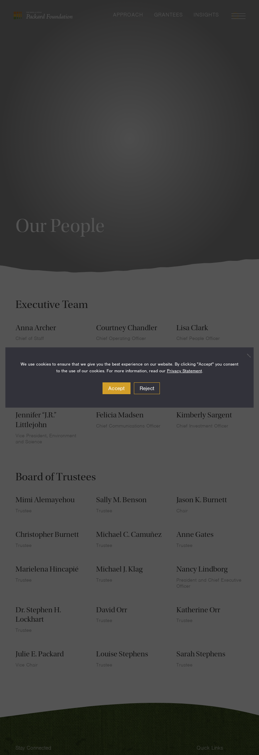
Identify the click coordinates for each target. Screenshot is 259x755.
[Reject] (245, 355)
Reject (147, 388)
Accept (116, 388)
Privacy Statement (184, 371)
